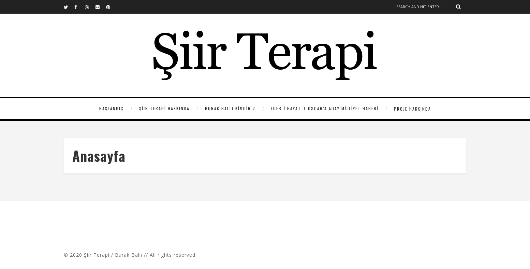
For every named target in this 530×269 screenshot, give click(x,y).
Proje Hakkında (412, 109)
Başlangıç (111, 108)
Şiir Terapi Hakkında (164, 108)
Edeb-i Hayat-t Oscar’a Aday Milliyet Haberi (325, 108)
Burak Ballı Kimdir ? (230, 108)
